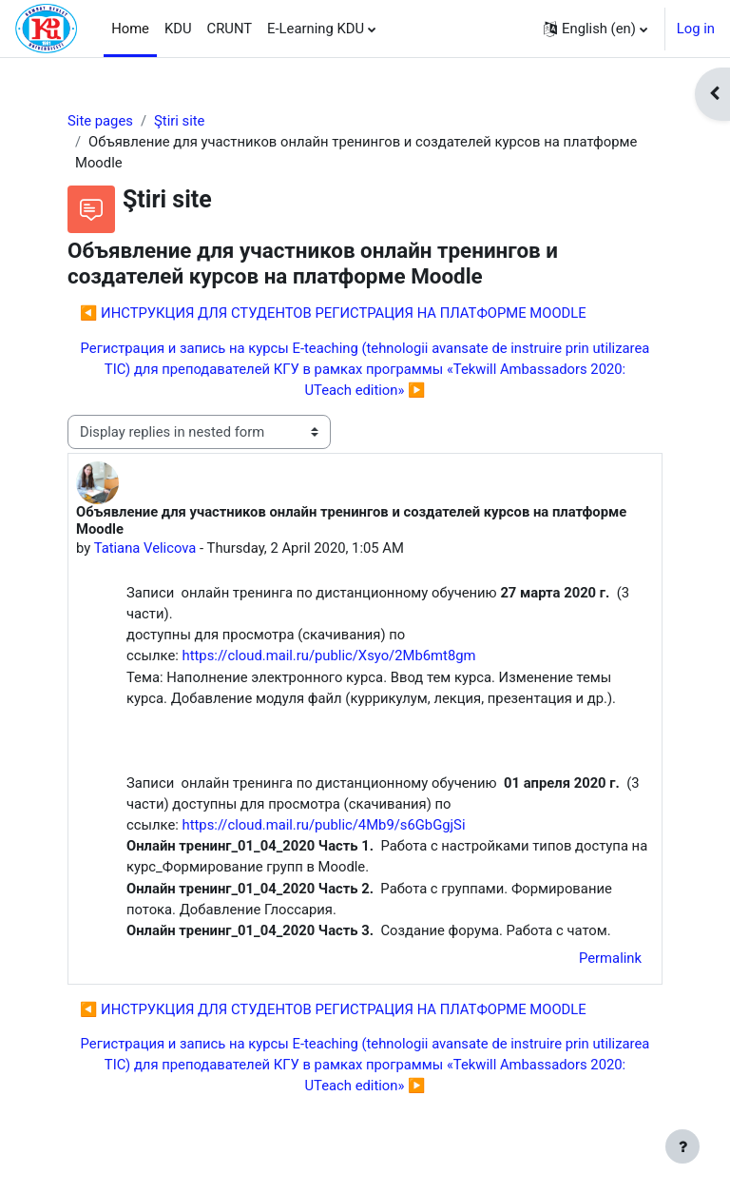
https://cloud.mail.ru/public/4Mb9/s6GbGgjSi (324, 824)
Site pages (100, 120)
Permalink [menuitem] (610, 958)
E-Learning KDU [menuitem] (315, 28)
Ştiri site (179, 120)
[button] (595, 28)
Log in (696, 28)
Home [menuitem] (130, 28)
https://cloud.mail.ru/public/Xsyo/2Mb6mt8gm (329, 655)
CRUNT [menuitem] (230, 28)
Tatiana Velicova (145, 548)
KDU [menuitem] (178, 28)
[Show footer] (682, 1146)
